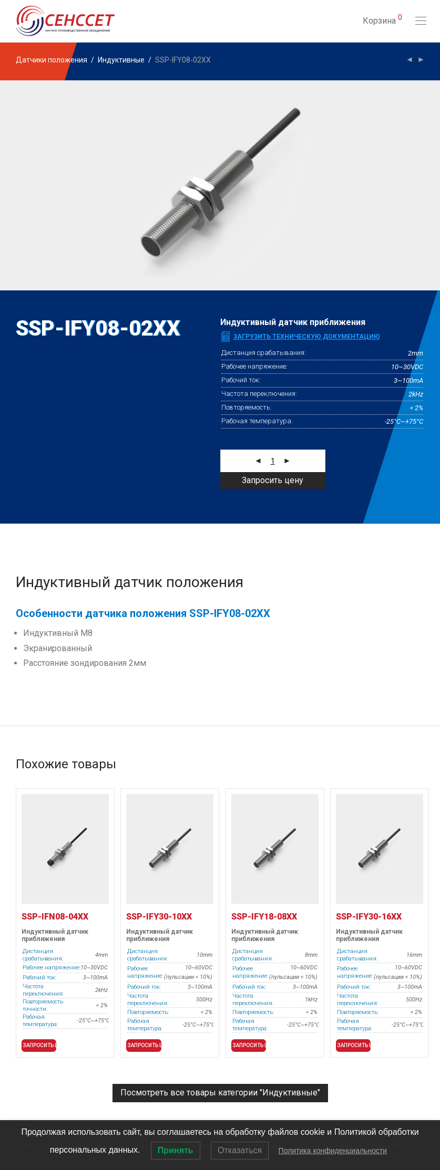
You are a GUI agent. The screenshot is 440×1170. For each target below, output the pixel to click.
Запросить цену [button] (39, 1045)
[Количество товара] (273, 461)
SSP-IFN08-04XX (55, 917)
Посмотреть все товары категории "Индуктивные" (220, 1093)
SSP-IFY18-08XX (264, 917)
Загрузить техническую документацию (306, 336)
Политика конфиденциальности (333, 1150)
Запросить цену (272, 480)
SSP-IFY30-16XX (369, 917)
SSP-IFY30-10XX (159, 917)
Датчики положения (51, 60)
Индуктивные (121, 60)
